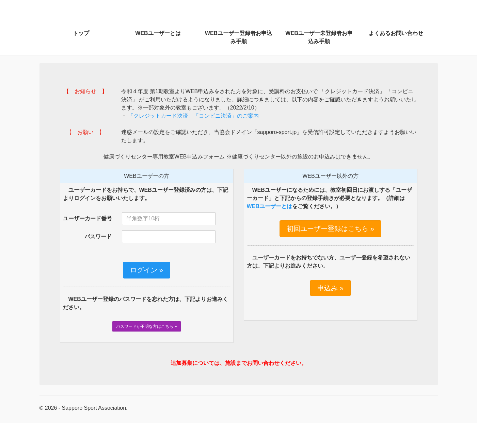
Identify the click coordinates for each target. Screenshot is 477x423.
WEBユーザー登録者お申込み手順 (238, 37)
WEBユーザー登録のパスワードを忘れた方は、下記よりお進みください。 (145, 303)
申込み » (330, 288)
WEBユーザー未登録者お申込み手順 (318, 37)
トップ (81, 33)
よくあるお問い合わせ (396, 33)
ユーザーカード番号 (87, 218)
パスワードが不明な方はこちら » (146, 326)
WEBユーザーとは (157, 33)
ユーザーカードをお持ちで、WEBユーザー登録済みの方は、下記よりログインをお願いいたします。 (145, 194)
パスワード (98, 236)
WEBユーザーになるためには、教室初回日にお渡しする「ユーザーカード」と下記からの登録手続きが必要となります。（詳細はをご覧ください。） (329, 198)
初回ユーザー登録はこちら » (330, 228)
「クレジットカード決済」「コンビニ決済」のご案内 (193, 116)
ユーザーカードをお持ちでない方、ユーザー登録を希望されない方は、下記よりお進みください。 (328, 262)
